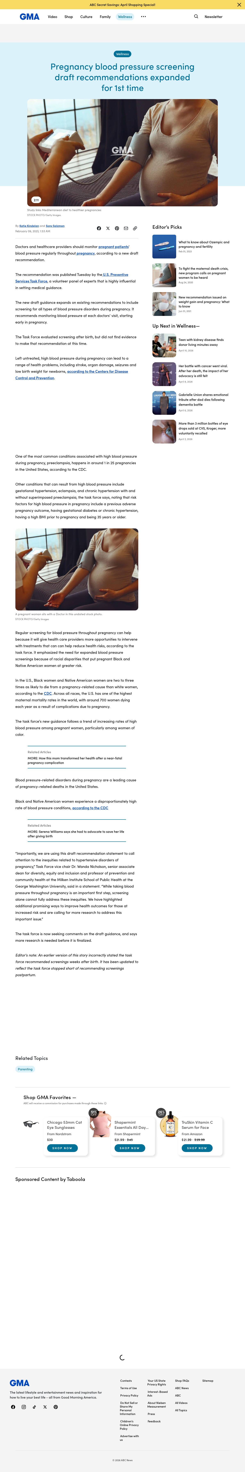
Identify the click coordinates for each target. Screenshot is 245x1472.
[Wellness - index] (122, 54)
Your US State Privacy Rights (156, 1382)
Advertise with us (129, 1438)
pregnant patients (114, 246)
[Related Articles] (77, 757)
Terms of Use (128, 1388)
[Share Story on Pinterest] (117, 228)
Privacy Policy (129, 1395)
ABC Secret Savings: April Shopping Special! (122, 4)
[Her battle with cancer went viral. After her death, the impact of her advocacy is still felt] (191, 374)
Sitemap (207, 1380)
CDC (48, 693)
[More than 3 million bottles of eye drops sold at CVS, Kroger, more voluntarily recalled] (191, 431)
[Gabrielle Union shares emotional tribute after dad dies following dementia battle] (191, 403)
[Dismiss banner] (239, 4)
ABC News (182, 1388)
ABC (178, 1395)
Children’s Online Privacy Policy (129, 1425)
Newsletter (213, 16)
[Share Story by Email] (126, 228)
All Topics (181, 1410)
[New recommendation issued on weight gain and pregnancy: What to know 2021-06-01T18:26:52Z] (191, 304)
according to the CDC (90, 807)
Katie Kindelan (29, 226)
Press (151, 1414)
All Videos (181, 1403)
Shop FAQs (182, 1380)
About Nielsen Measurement (156, 1404)
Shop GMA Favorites (47, 1097)
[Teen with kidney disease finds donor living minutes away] (191, 345)
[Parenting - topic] (25, 1069)
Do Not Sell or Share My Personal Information (129, 1408)
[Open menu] (143, 16)
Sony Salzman (55, 226)
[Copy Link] (135, 228)
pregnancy (85, 253)
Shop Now (62, 1148)
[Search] (195, 16)
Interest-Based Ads (157, 1393)
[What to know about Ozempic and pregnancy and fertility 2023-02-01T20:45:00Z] (191, 246)
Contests (126, 1380)
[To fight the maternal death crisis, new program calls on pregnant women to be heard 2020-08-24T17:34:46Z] (191, 275)
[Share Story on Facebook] (99, 228)
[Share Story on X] (108, 228)
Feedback (154, 1421)
